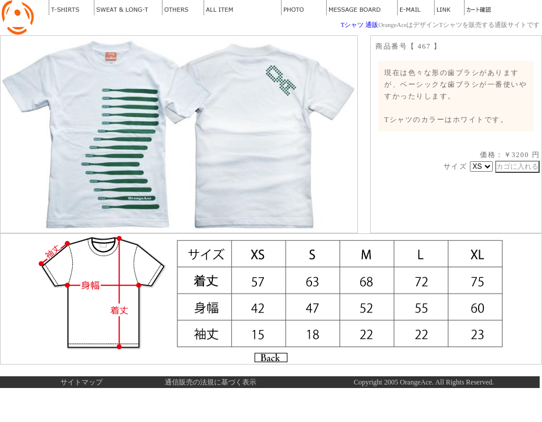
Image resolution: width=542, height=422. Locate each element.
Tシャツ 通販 (359, 25)
